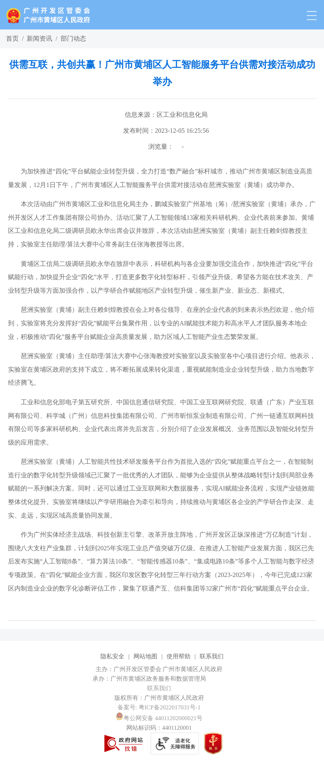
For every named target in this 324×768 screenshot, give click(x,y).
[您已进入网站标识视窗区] (162, 678)
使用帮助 (178, 656)
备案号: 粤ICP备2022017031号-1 (159, 707)
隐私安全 (112, 656)
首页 (12, 38)
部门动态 (73, 38)
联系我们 (212, 656)
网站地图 (145, 656)
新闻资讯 (39, 38)
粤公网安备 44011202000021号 (159, 718)
